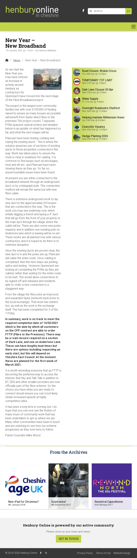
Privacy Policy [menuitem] (85, 553)
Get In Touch (69, 538)
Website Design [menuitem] (121, 553)
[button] (68, 26)
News (16, 60)
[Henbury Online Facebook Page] (83, 10)
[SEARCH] (107, 11)
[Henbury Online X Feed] (46, 553)
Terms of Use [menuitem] (103, 553)
